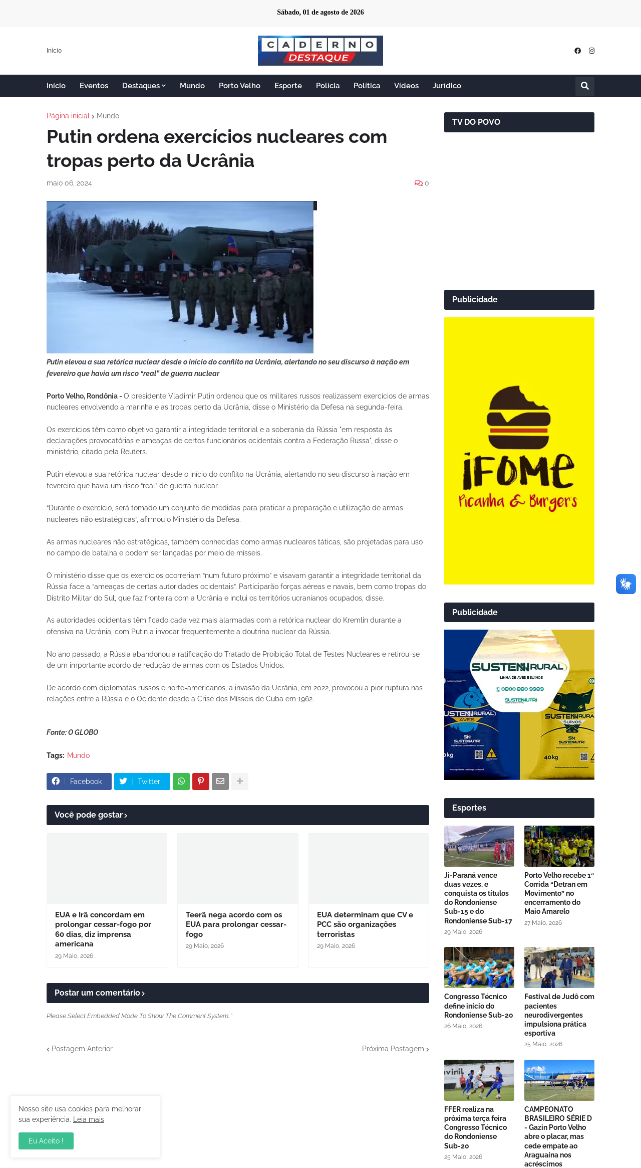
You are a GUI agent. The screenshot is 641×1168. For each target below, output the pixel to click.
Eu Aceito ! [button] (46, 1141)
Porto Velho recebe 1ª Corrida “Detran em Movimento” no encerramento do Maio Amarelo (559, 893)
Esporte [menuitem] (288, 85)
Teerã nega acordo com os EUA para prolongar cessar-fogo (236, 924)
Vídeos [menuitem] (406, 85)
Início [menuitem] (56, 85)
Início (54, 50)
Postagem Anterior (82, 1049)
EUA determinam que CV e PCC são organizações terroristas (365, 924)
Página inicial (68, 115)
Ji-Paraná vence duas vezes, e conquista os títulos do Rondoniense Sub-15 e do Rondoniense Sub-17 (478, 898)
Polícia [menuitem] (328, 85)
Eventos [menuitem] (94, 85)
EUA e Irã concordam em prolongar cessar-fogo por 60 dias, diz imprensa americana (103, 929)
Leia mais (88, 1119)
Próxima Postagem (393, 1049)
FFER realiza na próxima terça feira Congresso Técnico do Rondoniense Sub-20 (475, 1127)
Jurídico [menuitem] (447, 85)
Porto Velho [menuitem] (239, 85)
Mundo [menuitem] (192, 85)
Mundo (108, 115)
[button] (584, 86)
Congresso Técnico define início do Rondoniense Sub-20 (478, 1006)
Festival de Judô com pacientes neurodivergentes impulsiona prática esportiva (559, 1015)
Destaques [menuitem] (141, 85)
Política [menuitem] (367, 85)
